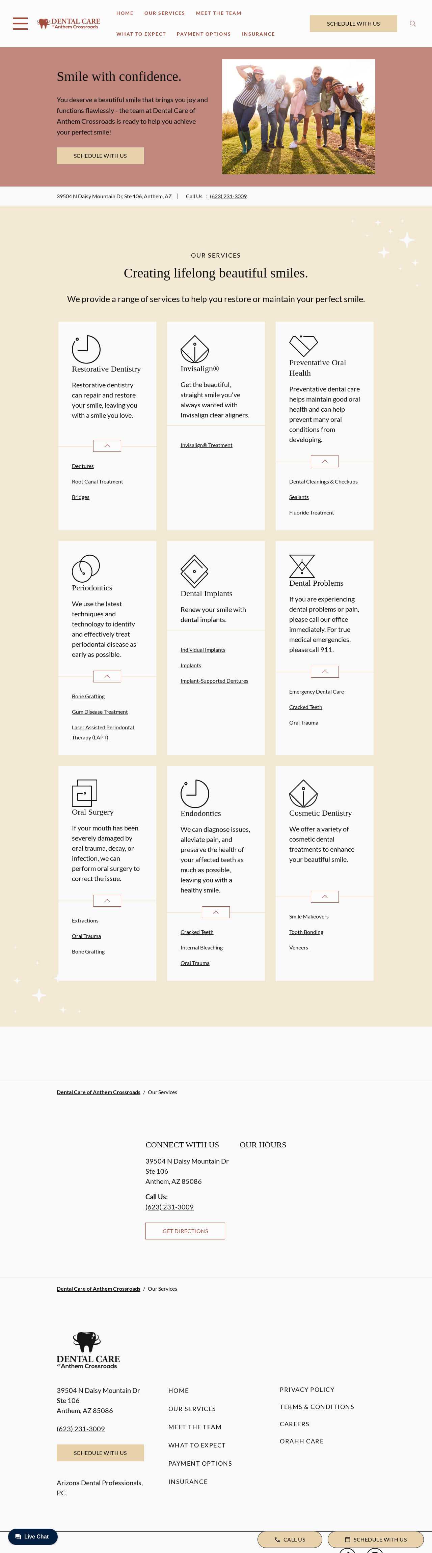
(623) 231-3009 (228, 196)
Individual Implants (203, 649)
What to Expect (141, 34)
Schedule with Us (353, 23)
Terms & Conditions (317, 1406)
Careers (295, 1424)
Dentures (83, 466)
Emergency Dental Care (316, 691)
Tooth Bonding (306, 932)
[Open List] (107, 446)
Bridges (80, 497)
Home (125, 13)
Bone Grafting (88, 696)
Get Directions (185, 1231)
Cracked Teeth (305, 707)
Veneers (298, 947)
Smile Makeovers (309, 916)
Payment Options (204, 34)
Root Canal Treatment (97, 481)
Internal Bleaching (202, 947)
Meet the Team (219, 13)
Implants (191, 665)
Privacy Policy (307, 1389)
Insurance (258, 34)
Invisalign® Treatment (207, 445)
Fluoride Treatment (311, 512)
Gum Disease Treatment (100, 711)
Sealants (299, 497)
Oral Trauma (303, 722)
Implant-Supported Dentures (214, 680)
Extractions (85, 920)
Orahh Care (302, 1441)
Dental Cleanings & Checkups (323, 481)
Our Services (164, 13)
